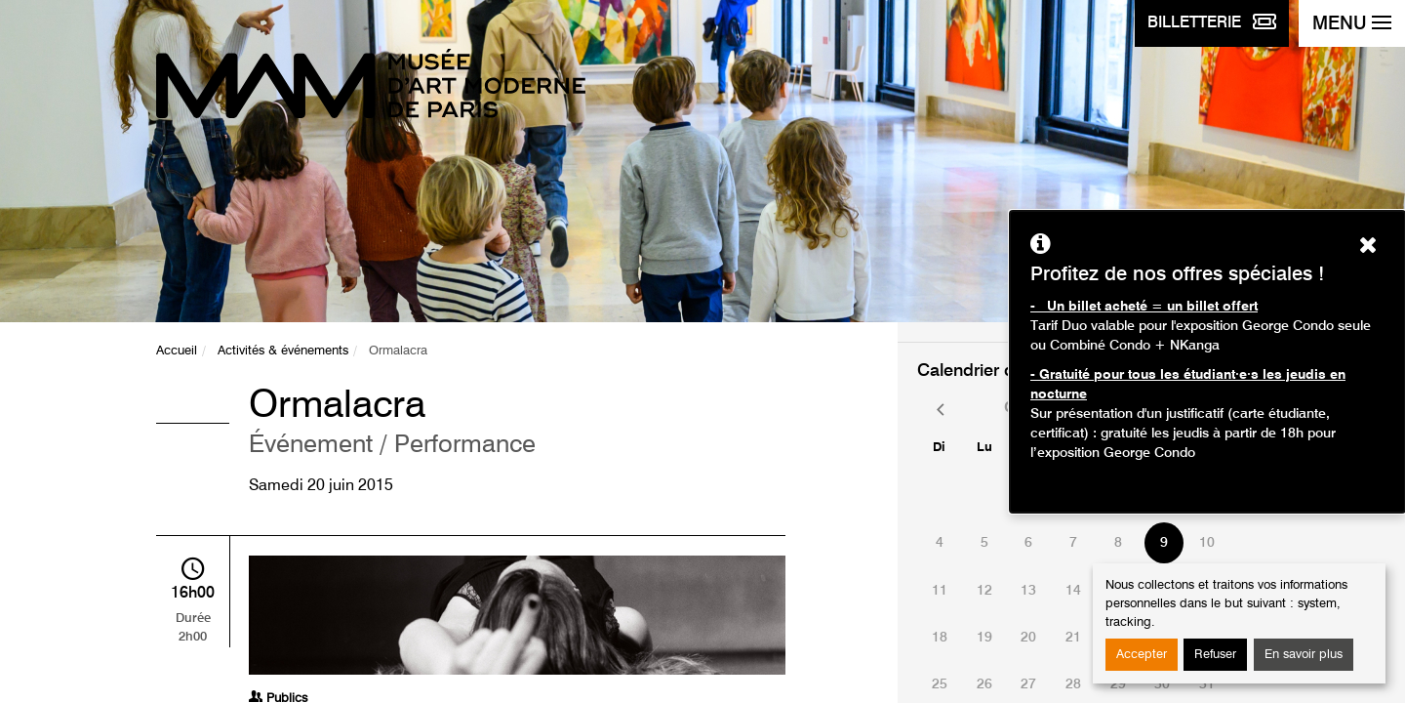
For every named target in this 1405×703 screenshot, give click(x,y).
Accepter (1141, 654)
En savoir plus (1303, 654)
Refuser (1215, 654)
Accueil (176, 351)
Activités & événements (283, 351)
